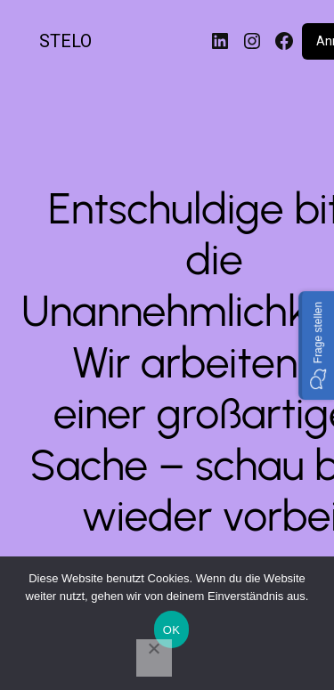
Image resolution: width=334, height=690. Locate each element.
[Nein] (154, 658)
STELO (65, 41)
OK (171, 630)
